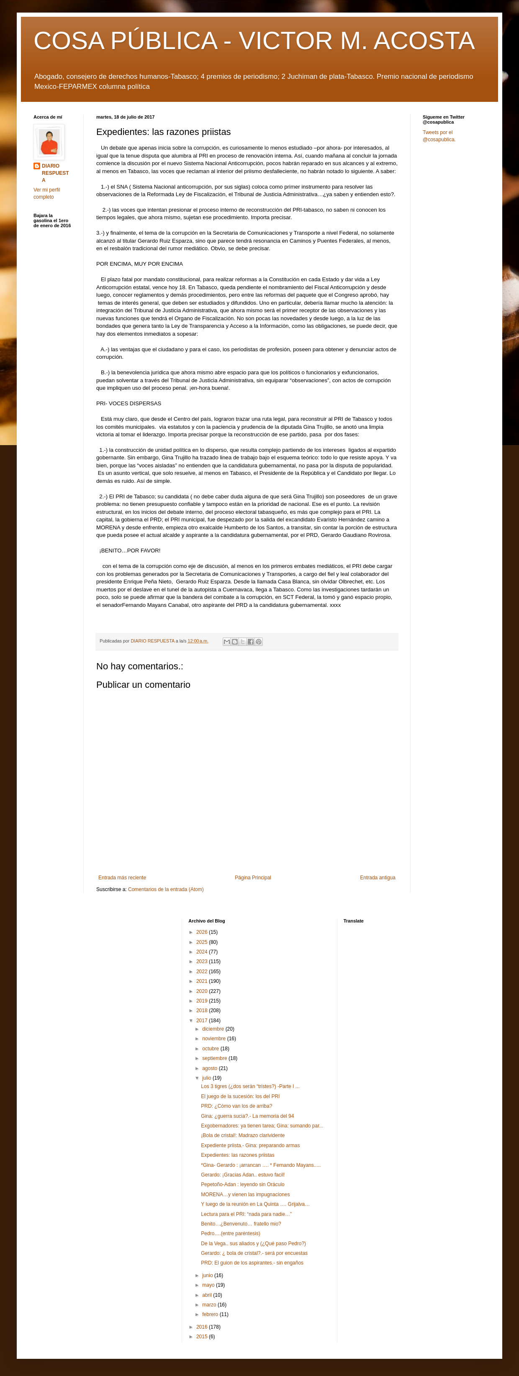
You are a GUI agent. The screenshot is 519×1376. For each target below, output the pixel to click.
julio (207, 1078)
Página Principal (253, 878)
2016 (202, 1327)
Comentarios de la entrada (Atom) (166, 889)
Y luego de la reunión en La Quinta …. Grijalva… (255, 1204)
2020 (202, 991)
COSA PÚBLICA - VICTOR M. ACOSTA (254, 40)
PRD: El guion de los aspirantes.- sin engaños (252, 1263)
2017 (202, 1021)
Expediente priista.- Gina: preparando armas (250, 1145)
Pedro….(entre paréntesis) (230, 1233)
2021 (202, 981)
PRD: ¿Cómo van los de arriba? (236, 1106)
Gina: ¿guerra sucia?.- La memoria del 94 (247, 1116)
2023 (202, 961)
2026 (202, 932)
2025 (202, 942)
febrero (210, 1314)
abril (207, 1295)
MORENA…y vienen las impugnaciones (245, 1194)
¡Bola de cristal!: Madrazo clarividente (243, 1135)
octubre (211, 1049)
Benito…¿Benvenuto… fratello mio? (241, 1224)
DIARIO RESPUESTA (55, 173)
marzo (210, 1305)
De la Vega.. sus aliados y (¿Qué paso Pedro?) (253, 1243)
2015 (202, 1337)
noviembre (214, 1039)
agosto (210, 1068)
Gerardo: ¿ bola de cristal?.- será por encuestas (254, 1253)
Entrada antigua (378, 878)
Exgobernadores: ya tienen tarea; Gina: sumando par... (262, 1126)
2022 (202, 971)
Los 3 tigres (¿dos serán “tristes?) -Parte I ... (250, 1086)
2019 (202, 1001)
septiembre (215, 1058)
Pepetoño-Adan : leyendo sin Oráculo (242, 1184)
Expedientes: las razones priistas (237, 1155)
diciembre (213, 1029)
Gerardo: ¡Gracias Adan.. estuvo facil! (243, 1175)
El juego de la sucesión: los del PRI (240, 1096)
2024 (202, 952)
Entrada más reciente (122, 878)
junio (208, 1275)
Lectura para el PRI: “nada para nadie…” (246, 1214)
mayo (209, 1285)
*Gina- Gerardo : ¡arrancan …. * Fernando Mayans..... (261, 1165)
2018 (202, 1010)
